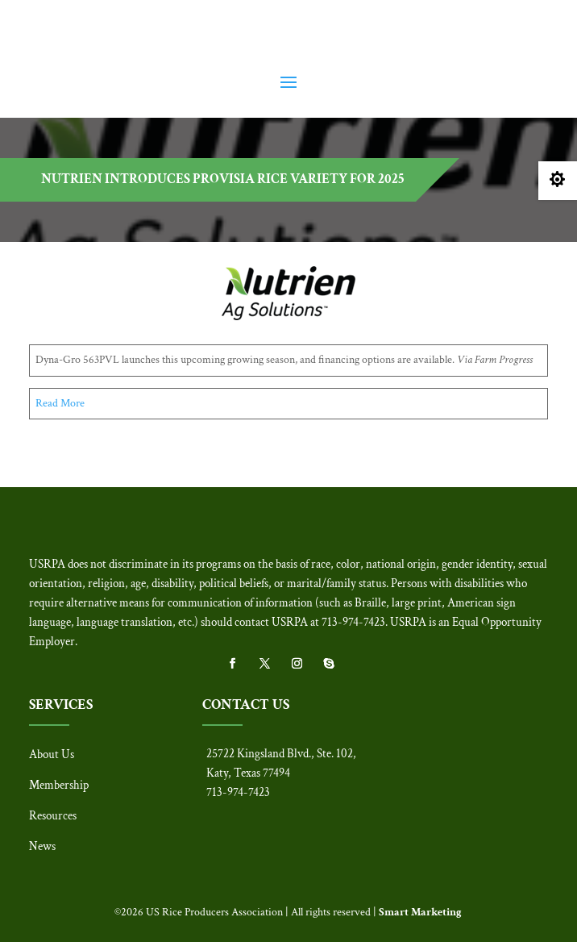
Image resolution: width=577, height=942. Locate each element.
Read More (60, 403)
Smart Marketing (420, 912)
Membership (59, 785)
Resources (53, 815)
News (42, 846)
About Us (51, 754)
